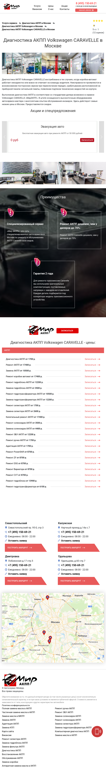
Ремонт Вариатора (15, 469)
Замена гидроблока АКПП (19, 388)
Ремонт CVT (12, 475)
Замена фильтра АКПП (13, 746)
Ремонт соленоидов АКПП (19, 423)
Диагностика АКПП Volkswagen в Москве (22, 26)
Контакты (64, 9)
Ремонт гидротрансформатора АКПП (24, 394)
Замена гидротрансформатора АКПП (24, 399)
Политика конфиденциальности (16, 705)
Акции (64, 6)
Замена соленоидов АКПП (19, 428)
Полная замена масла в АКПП (17, 708)
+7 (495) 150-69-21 (19, 532)
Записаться (87, 140)
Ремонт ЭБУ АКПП (15, 434)
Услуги (37, 6)
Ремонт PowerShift (15, 452)
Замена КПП (8, 727)
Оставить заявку (17, 540)
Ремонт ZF (11, 457)
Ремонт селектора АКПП (18, 405)
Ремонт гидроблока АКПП (19, 382)
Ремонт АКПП (13, 365)
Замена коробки (10, 762)
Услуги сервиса (9, 23)
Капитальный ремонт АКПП (19, 417)
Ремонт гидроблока (15, 481)
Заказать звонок (85, 10)
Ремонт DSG (12, 463)
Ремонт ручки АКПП (16, 440)
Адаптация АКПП (14, 446)
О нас (50, 9)
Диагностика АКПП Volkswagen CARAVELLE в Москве (28, 29)
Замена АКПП (13, 370)
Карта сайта (8, 731)
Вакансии (37, 9)
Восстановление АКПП (13, 754)
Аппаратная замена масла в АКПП (19, 766)
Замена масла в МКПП (13, 716)
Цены (51, 6)
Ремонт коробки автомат (18, 376)
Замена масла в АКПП (66, 735)
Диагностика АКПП (15, 359)
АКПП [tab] (7, 350)
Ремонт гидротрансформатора (21, 486)
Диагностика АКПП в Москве (36, 23)
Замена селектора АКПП (18, 411)
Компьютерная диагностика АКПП (72, 731)
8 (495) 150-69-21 (86, 3)
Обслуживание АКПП (12, 758)
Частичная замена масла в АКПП (18, 712)
